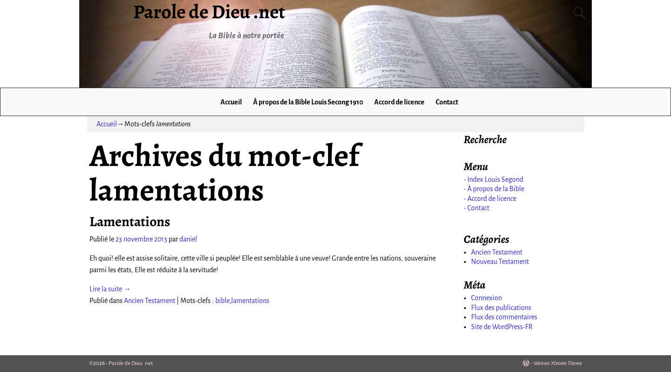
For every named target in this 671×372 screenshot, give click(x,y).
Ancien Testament (149, 300)
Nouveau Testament (500, 261)
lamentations (250, 300)
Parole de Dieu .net (131, 363)
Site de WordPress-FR (502, 327)
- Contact (476, 208)
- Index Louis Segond (493, 179)
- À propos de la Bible (494, 189)
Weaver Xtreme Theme (558, 363)
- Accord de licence (490, 198)
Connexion (486, 298)
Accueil (231, 102)
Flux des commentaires (504, 317)
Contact (447, 102)
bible (222, 300)
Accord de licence (399, 102)
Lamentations (129, 221)
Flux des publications (501, 307)
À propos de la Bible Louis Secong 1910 (308, 102)
